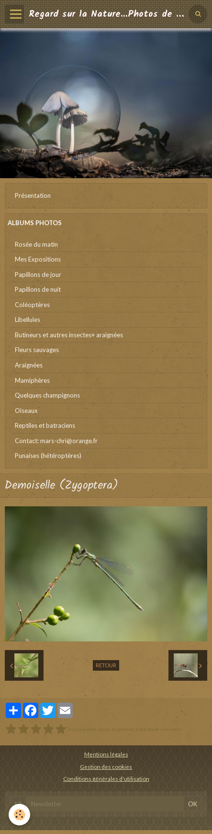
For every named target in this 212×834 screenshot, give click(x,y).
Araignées (29, 365)
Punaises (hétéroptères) (48, 455)
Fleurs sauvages (37, 350)
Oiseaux (26, 410)
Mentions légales (106, 754)
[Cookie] (19, 814)
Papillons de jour (38, 274)
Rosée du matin (36, 244)
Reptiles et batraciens (45, 425)
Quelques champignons (47, 395)
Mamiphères (32, 380)
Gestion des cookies (106, 766)
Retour (106, 665)
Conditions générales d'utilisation (106, 778)
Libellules (27, 319)
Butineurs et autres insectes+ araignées (69, 335)
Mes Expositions (38, 259)
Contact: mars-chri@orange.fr (56, 441)
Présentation (33, 195)
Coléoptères (32, 304)
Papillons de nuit (38, 289)
